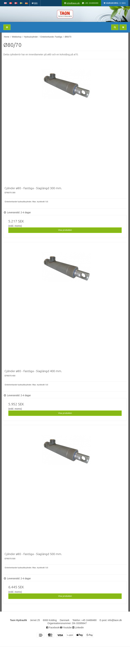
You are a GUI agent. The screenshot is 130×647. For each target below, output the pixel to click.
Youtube (66, 627)
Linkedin (78, 627)
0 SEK (115, 3)
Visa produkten (65, 230)
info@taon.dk (73, 3)
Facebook (52, 627)
